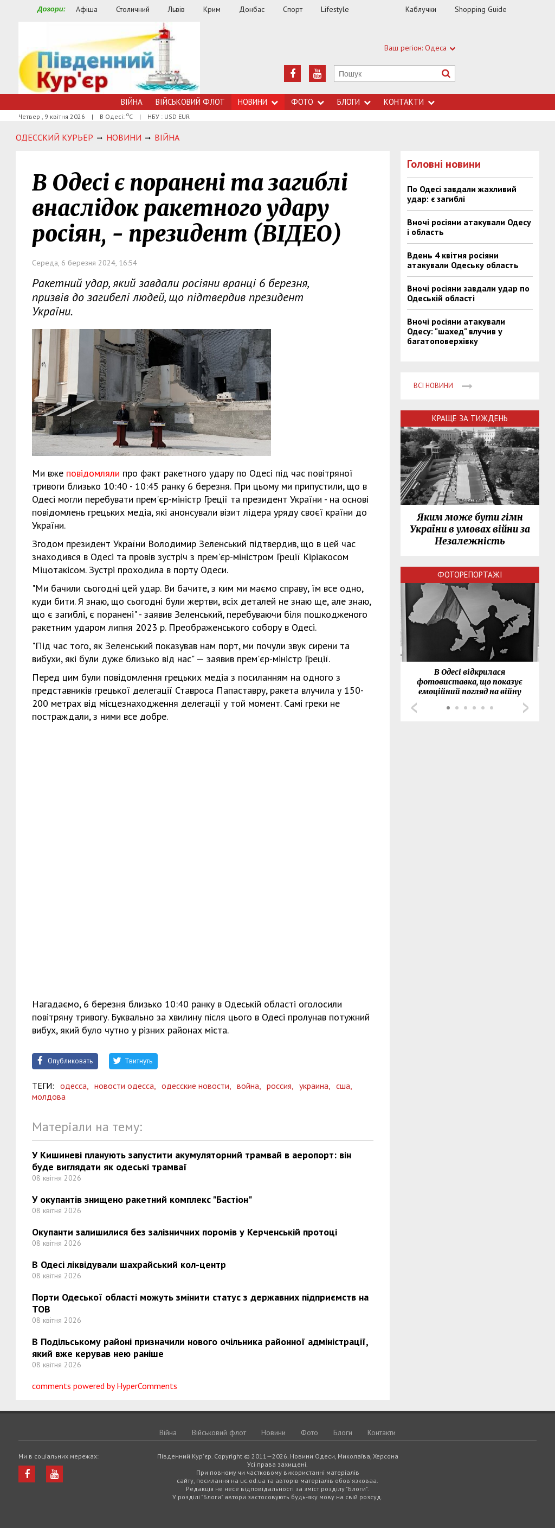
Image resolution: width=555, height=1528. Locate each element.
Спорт (292, 9)
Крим (212, 9)
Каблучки (420, 9)
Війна (132, 102)
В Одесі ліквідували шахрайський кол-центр (129, 1264)
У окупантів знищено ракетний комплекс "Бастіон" (142, 1199)
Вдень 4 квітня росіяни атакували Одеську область (463, 260)
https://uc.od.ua (109, 58)
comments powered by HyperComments (104, 1385)
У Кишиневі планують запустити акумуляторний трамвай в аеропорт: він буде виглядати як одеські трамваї (191, 1161)
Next (525, 707)
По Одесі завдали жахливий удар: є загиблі (462, 193)
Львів (176, 9)
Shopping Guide (481, 9)
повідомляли (93, 473)
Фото (307, 102)
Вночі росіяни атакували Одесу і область (469, 227)
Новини (258, 102)
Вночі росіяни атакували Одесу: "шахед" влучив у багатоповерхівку (456, 331)
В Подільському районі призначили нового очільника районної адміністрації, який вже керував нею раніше (200, 1347)
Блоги (354, 102)
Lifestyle (335, 9)
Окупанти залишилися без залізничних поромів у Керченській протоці (184, 1232)
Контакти (409, 102)
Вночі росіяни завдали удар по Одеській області (468, 293)
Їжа (382, 9)
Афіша (87, 9)
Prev (414, 707)
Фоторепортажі (469, 574)
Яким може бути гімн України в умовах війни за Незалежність (470, 529)
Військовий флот (190, 102)
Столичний (133, 9)
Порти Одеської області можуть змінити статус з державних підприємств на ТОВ (200, 1303)
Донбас (251, 9)
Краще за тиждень (470, 418)
